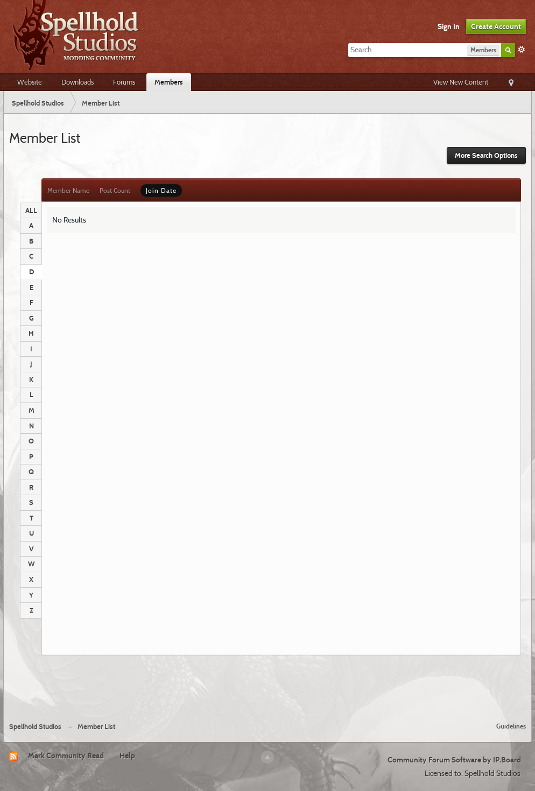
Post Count (115, 190)
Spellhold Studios (35, 727)
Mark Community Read (66, 755)
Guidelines (511, 726)
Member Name (68, 190)
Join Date (161, 190)
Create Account (496, 26)
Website (29, 82)
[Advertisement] (267, 684)
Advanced (521, 49)
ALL (31, 210)
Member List (96, 727)
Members (168, 82)
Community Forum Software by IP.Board (454, 760)
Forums (124, 82)
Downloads (77, 82)
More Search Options (486, 155)
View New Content (460, 82)
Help (127, 755)
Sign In (449, 26)
